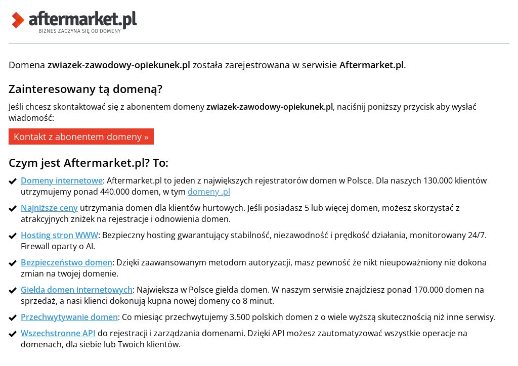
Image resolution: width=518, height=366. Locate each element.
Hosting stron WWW (59, 235)
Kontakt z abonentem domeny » (81, 136)
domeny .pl (209, 191)
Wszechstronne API (58, 333)
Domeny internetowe (62, 180)
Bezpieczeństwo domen (66, 262)
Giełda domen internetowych (77, 289)
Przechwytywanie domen (69, 317)
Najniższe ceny (49, 207)
